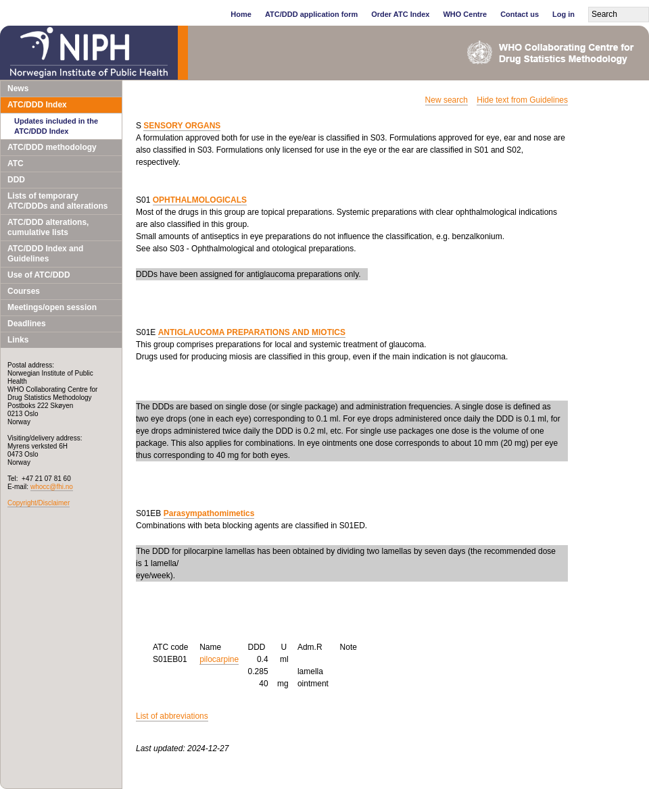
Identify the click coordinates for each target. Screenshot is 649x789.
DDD (16, 179)
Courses (23, 291)
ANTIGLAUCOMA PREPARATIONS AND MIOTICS (251, 332)
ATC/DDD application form (311, 14)
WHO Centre (465, 14)
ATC (15, 163)
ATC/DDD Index (37, 104)
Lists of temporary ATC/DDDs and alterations (57, 201)
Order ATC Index (400, 14)
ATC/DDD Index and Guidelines (45, 253)
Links (17, 340)
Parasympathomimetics (209, 513)
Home (241, 14)
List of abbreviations (172, 716)
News (17, 88)
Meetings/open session (52, 307)
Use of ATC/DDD (38, 275)
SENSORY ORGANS (181, 125)
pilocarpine (219, 659)
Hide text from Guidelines (522, 100)
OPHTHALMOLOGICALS (200, 200)
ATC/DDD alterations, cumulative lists (48, 227)
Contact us (519, 14)
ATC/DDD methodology (52, 147)
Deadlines (26, 323)
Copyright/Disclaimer (38, 503)
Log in (563, 14)
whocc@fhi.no (51, 486)
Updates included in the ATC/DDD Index (56, 126)
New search (446, 100)
